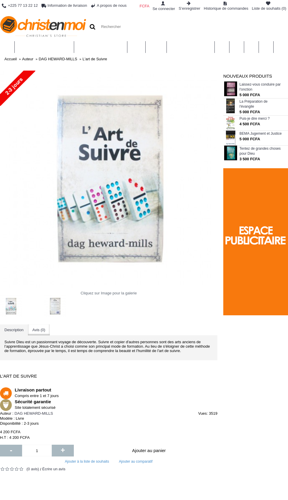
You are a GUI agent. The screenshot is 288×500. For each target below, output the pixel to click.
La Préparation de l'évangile (253, 104)
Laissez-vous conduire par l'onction (260, 86)
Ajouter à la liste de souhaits (87, 461)
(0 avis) (32, 469)
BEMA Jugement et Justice (260, 133)
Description (14, 330)
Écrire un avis (53, 469)
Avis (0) (38, 330)
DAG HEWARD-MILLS (33, 413)
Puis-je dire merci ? (254, 118)
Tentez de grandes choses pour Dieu (260, 151)
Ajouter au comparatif (135, 461)
